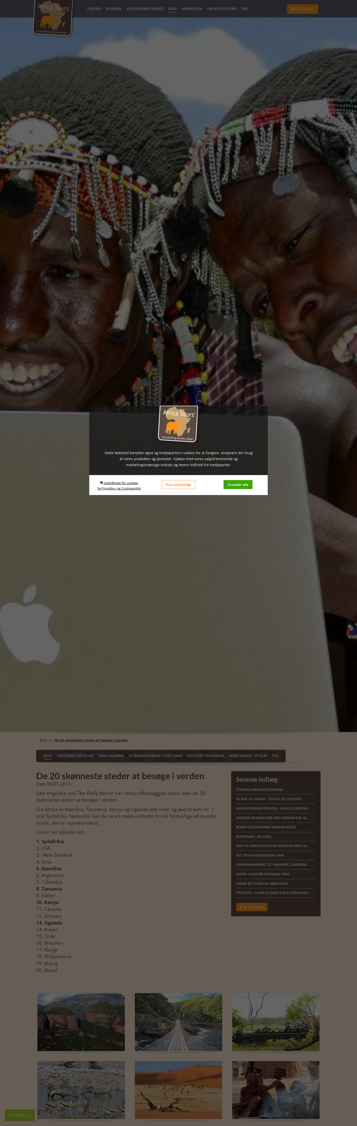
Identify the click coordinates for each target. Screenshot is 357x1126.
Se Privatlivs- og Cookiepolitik (119, 488)
